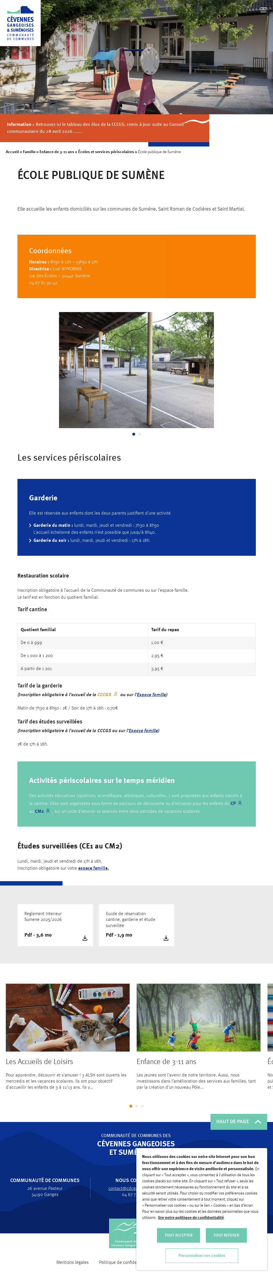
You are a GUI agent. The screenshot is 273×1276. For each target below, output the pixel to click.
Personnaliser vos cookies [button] (202, 1256)
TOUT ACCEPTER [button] (178, 1235)
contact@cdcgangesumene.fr (133, 1188)
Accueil (12, 152)
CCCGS (104, 699)
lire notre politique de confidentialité (191, 1218)
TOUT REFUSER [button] (226, 1235)
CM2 (39, 814)
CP (233, 806)
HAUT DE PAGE (238, 1121)
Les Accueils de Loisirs (39, 1067)
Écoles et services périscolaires (106, 152)
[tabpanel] (136, 374)
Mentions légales (72, 1262)
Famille (29, 152)
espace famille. (93, 873)
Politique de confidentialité (124, 1262)
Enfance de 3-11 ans (57, 152)
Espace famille (151, 699)
